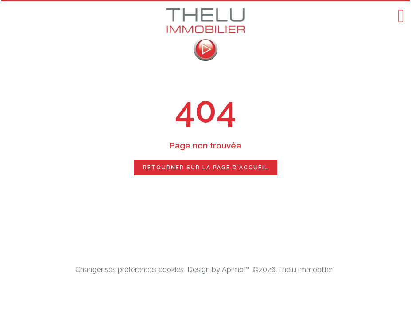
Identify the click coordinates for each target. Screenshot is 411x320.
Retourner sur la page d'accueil (206, 167)
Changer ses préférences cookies (129, 269)
